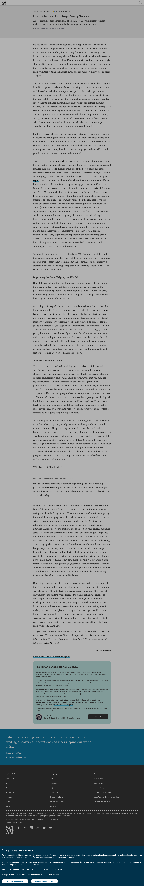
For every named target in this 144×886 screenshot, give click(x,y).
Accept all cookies (15, 881)
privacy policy (13, 869)
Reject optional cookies (44, 881)
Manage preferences (10, 875)
